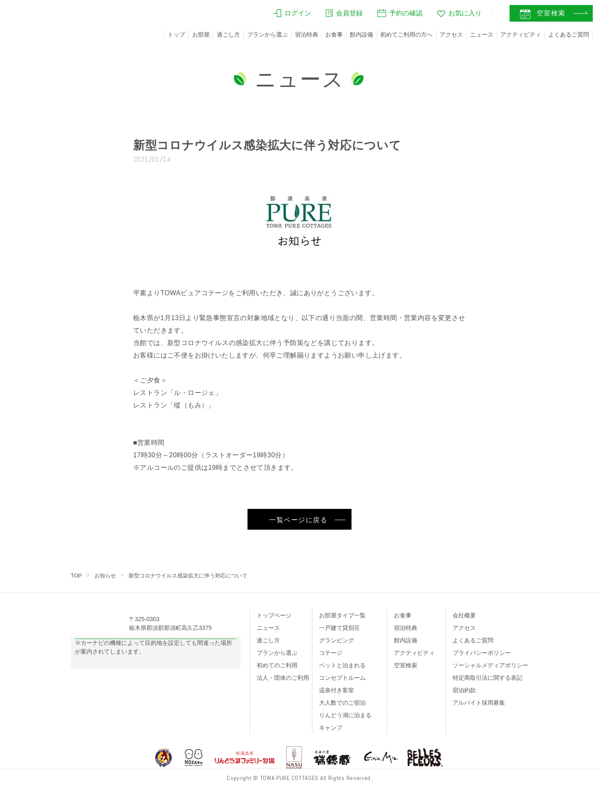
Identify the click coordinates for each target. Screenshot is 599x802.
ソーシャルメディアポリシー (490, 665)
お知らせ (107, 575)
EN (491, 15)
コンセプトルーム (342, 677)
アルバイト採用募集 (479, 702)
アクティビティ (520, 34)
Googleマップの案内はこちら (155, 659)
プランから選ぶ (267, 34)
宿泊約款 (464, 690)
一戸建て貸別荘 (339, 627)
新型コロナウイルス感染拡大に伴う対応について (195, 575)
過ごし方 (228, 34)
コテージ (330, 652)
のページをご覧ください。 (128, 694)
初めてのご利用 (277, 665)
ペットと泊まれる (342, 665)
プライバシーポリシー (482, 652)
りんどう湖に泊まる (345, 715)
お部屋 (201, 34)
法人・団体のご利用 (283, 677)
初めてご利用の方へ (406, 34)
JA (474, 15)
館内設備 (361, 34)
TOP (77, 575)
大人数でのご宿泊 (342, 702)
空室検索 (405, 665)
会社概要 (464, 615)
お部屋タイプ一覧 (342, 615)
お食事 (334, 34)
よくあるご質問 (568, 34)
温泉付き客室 (336, 690)
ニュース (481, 34)
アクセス (451, 34)
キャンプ (330, 727)
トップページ (274, 615)
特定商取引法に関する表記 (487, 677)
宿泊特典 (306, 34)
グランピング (336, 640)
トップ (176, 34)
